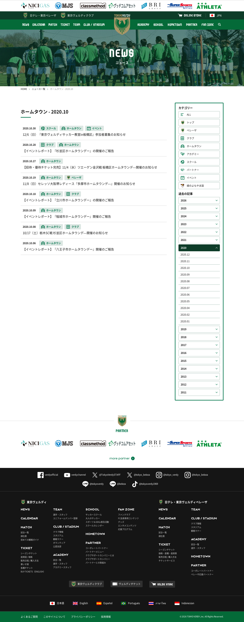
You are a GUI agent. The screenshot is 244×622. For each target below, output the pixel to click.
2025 (183, 208)
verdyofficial (48, 474)
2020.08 (185, 281)
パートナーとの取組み (96, 562)
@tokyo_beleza (138, 474)
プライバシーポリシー (83, 617)
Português (130, 603)
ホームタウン (194, 146)
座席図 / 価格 (26, 556)
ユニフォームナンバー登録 (65, 518)
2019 (183, 329)
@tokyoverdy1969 (145, 484)
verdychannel (75, 474)
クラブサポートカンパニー (98, 558)
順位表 (24, 536)
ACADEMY (143, 24)
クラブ (190, 138)
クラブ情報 (58, 531)
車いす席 (25, 564)
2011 (183, 392)
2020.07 (185, 288)
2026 (183, 200)
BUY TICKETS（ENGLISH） (33, 571)
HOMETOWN (175, 24)
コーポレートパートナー (97, 548)
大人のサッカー (93, 518)
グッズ (121, 521)
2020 (183, 248)
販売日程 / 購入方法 (30, 560)
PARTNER (191, 24)
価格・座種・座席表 (168, 553)
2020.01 (185, 321)
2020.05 (185, 301)
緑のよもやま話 (195, 185)
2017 (183, 345)
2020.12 (185, 254)
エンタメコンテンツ (127, 525)
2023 (183, 224)
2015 (183, 361)
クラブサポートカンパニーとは (100, 555)
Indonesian (184, 603)
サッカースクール (94, 514)
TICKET (65, 24)
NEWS (25, 24)
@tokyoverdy (93, 484)
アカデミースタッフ (62, 567)
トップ (190, 122)
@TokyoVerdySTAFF (106, 474)
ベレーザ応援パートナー (202, 574)
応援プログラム (125, 529)
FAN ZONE (208, 24)
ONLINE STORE (192, 15)
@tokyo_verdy (167, 474)
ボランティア (59, 542)
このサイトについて (54, 617)
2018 (183, 337)
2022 (183, 232)
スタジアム (58, 535)
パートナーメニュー (95, 551)
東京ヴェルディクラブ (80, 15)
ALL (189, 114)
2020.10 (185, 268)
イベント (192, 178)
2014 (183, 369)
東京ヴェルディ (37, 502)
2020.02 (185, 314)
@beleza (118, 484)
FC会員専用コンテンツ (128, 518)
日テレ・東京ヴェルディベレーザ (186, 502)
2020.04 (185, 308)
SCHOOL (158, 24)
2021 (183, 240)
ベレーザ (192, 130)
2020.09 (185, 274)
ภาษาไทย (157, 603)
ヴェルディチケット (130, 584)
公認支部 (57, 546)
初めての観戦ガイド (30, 539)
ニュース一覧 (38, 89)
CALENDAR (38, 24)
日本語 (57, 603)
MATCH (52, 24)
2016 (183, 353)
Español (104, 603)
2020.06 (185, 294)
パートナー (193, 170)
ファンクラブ (124, 514)
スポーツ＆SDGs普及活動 (97, 521)
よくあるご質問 (29, 617)
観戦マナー (58, 539)
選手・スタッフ (60, 514)
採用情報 (106, 617)
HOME (24, 89)
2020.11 (185, 261)
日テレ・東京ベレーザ (43, 15)
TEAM (76, 24)
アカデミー (193, 154)
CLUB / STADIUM (94, 24)
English (80, 603)
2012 (183, 384)
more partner (120, 458)
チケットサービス (167, 560)
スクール (192, 162)
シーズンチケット (29, 553)
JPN (215, 15)
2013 (183, 376)
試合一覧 (25, 532)
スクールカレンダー (95, 525)
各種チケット (27, 567)
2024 (183, 216)
